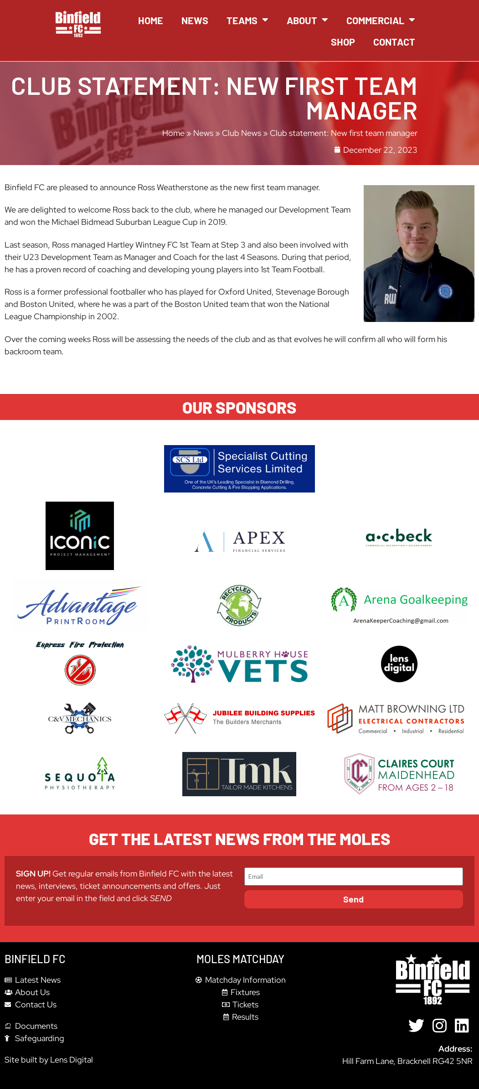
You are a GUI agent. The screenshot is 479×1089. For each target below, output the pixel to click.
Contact (394, 41)
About (307, 20)
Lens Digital (71, 1059)
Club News (241, 133)
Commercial (380, 20)
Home (150, 20)
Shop (343, 41)
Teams (247, 20)
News (194, 20)
